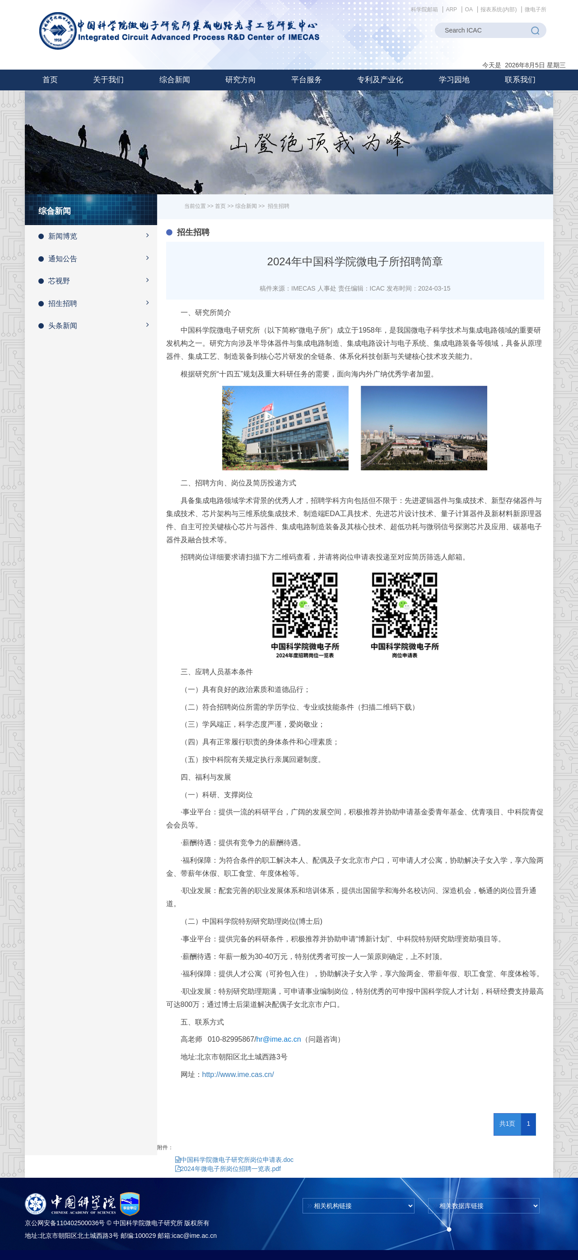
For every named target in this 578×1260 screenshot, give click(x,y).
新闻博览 (97, 235)
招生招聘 (97, 302)
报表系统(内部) (498, 9)
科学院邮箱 (424, 9)
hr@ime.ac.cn (278, 1039)
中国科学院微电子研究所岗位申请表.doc (234, 1159)
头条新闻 (97, 325)
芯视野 (97, 280)
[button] (108, 80)
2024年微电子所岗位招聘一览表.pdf (228, 1168)
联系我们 (520, 79)
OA (469, 9)
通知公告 (97, 258)
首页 (50, 79)
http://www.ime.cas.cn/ (238, 1074)
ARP (451, 9)
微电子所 (535, 9)
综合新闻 (246, 206)
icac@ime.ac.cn (194, 1235)
